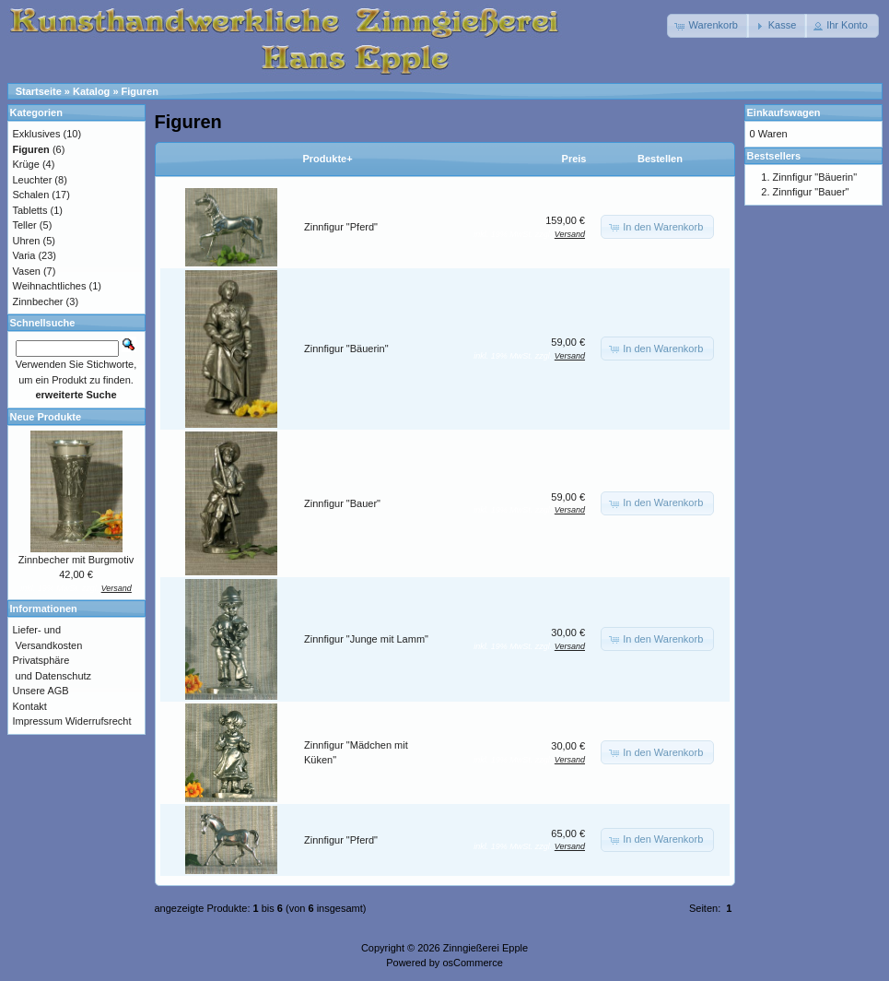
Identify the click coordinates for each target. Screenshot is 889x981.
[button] (708, 26)
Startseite (39, 91)
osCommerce (472, 962)
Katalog (91, 91)
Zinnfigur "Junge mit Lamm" (366, 638)
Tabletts (30, 210)
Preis (574, 158)
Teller (25, 224)
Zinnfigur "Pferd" (341, 226)
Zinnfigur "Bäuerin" (346, 348)
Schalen (31, 194)
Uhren (27, 240)
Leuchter (33, 179)
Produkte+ (328, 158)
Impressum (38, 721)
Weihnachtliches (50, 285)
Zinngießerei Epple (485, 947)
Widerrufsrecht (98, 721)
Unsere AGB (41, 690)
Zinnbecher (38, 301)
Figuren (140, 91)
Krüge (26, 164)
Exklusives (37, 133)
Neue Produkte (46, 416)
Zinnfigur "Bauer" (342, 503)
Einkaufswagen (784, 112)
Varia (24, 255)
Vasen (27, 271)
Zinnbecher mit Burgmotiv (76, 559)
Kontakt (30, 706)
